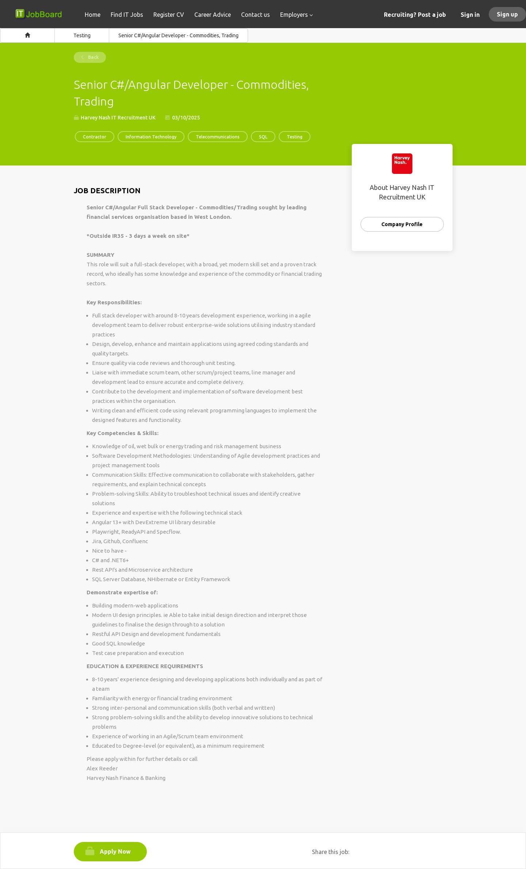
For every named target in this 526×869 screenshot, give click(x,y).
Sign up (507, 14)
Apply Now (115, 851)
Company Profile (402, 224)
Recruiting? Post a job (415, 14)
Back (93, 57)
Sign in (470, 14)
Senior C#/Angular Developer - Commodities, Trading (178, 35)
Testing (82, 35)
